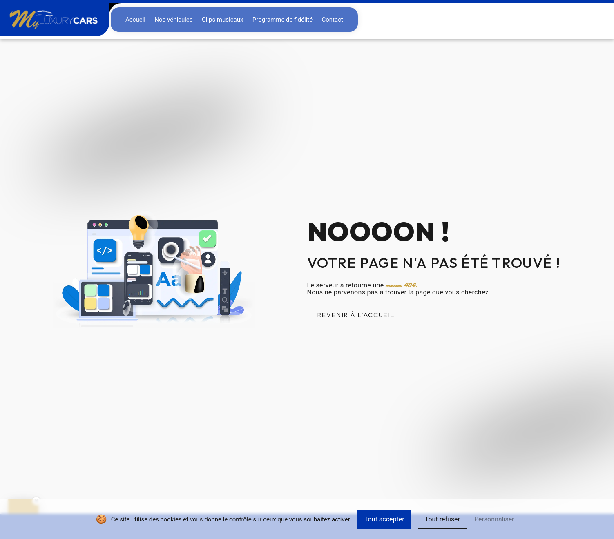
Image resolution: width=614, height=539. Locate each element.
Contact (332, 19)
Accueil (135, 19)
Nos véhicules (173, 19)
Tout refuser (442, 519)
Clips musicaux (222, 19)
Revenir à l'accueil (356, 315)
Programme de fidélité (282, 19)
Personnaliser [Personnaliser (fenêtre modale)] (494, 519)
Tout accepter (384, 519)
